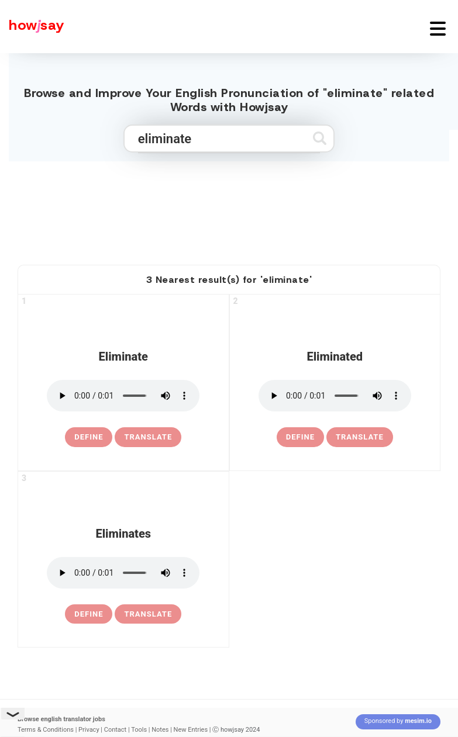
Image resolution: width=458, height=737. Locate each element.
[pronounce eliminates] (123, 573)
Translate (148, 436)
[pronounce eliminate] (123, 395)
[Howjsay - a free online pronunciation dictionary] (32, 26)
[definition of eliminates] (88, 614)
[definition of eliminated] (300, 437)
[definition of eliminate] (88, 437)
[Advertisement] (229, 208)
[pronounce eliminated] (335, 395)
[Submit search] (320, 138)
